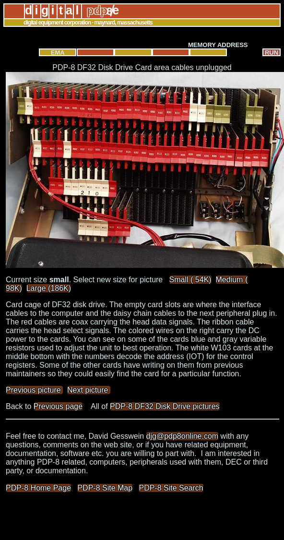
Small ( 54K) (190, 280)
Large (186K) (48, 288)
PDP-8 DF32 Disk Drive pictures (165, 406)
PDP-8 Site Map (104, 488)
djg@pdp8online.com (182, 436)
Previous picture (34, 390)
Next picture (88, 390)
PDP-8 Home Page (38, 488)
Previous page (58, 406)
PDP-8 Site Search (171, 488)
